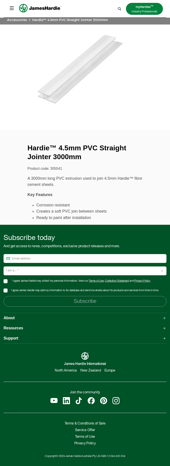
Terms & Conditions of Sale (85, 424)
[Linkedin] (66, 400)
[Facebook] (91, 400)
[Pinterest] (103, 400)
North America (66, 371)
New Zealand (90, 371)
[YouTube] (54, 400)
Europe (109, 371)
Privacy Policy (142, 281)
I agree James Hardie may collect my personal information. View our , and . (81, 281)
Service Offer (85, 430)
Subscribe (84, 301)
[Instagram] (116, 400)
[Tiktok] (78, 400)
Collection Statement (117, 281)
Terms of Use (96, 281)
